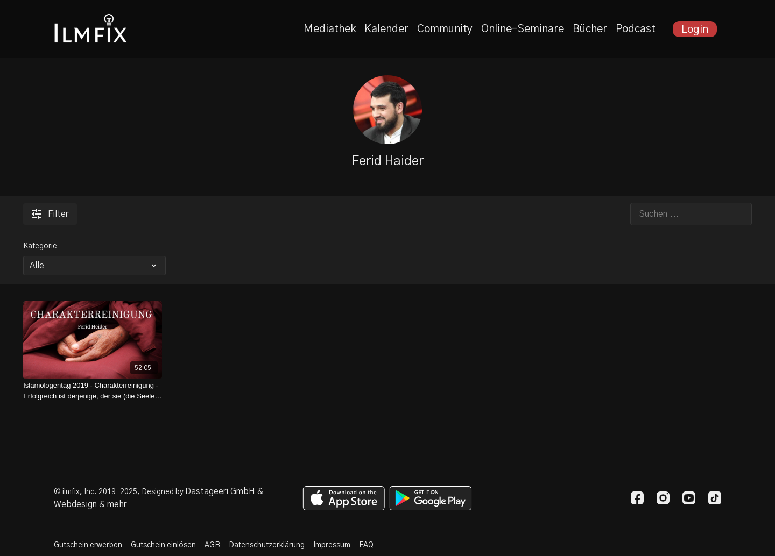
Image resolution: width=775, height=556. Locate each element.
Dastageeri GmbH (220, 491)
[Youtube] (688, 497)
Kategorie (40, 246)
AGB (212, 545)
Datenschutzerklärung (267, 545)
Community (445, 29)
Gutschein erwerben (88, 545)
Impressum (331, 545)
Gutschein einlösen (163, 545)
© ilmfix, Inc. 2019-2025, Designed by (119, 492)
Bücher (590, 29)
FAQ (366, 545)
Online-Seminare (522, 29)
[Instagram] (663, 497)
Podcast (636, 29)
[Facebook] (637, 497)
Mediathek (330, 29)
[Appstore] (343, 498)
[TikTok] (714, 497)
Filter (50, 214)
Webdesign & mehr (90, 504)
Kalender (386, 29)
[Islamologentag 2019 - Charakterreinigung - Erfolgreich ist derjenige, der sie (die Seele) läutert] (92, 390)
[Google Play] (430, 498)
